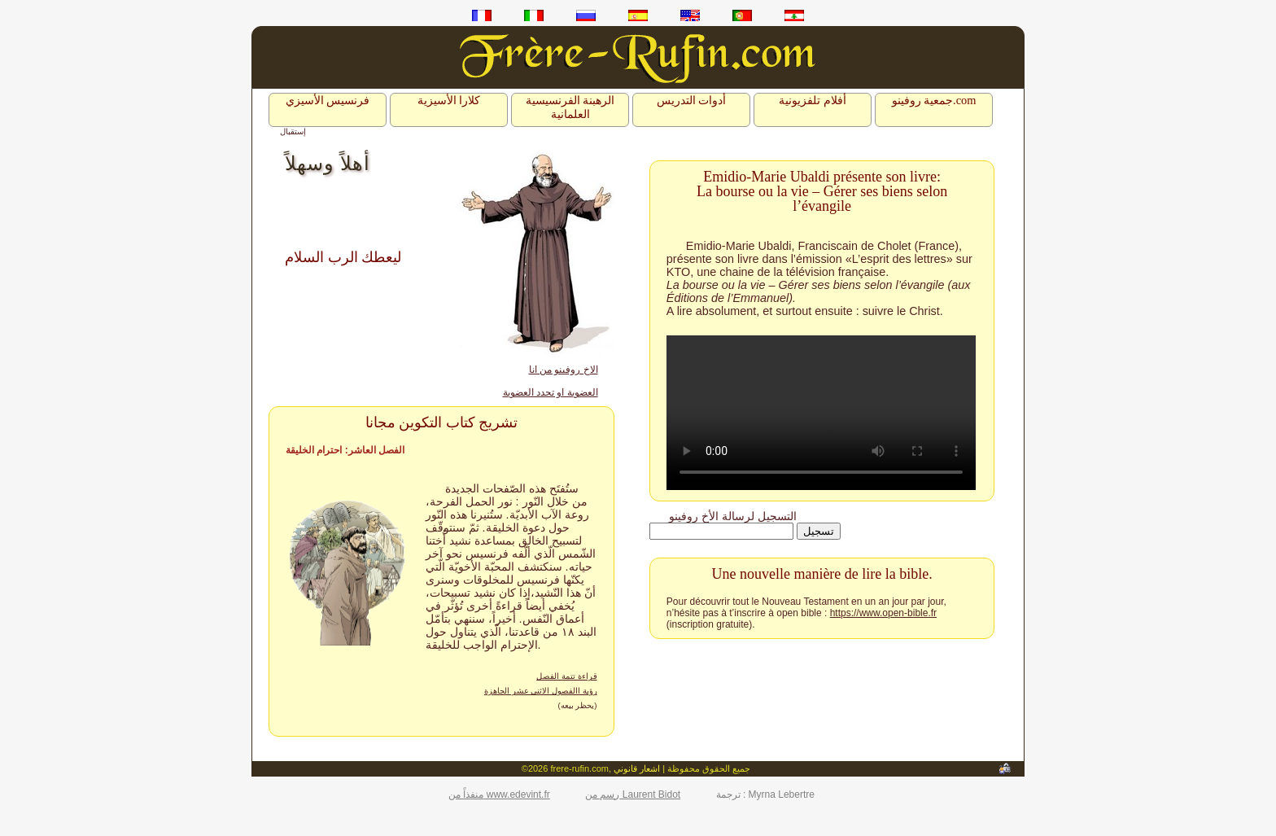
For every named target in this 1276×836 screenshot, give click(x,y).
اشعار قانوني (637, 768)
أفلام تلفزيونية (812, 100)
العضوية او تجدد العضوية (550, 392)
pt (742, 15)
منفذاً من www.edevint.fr (499, 794)
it (534, 15)
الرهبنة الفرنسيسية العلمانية (570, 107)
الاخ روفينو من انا (563, 369)
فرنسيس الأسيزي (328, 100)
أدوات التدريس (692, 100)
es (638, 15)
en (690, 15)
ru (586, 15)
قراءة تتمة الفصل (566, 676)
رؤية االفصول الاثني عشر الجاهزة (540, 690)
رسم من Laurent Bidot (632, 794)
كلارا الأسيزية (449, 100)
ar (794, 15)
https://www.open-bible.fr (883, 613)
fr (482, 15)
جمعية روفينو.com (934, 100)
